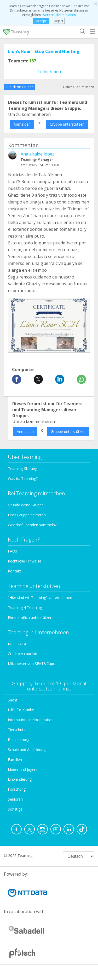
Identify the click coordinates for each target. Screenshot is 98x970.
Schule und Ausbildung (26, 749)
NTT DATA (17, 643)
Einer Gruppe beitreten (27, 514)
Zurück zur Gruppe (19, 87)
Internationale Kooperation (31, 719)
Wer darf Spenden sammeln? (32, 524)
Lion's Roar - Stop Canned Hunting (43, 51)
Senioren (15, 799)
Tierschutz (16, 729)
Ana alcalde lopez (37, 154)
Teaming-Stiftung (22, 468)
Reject (58, 21)
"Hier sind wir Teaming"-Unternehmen (40, 597)
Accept (41, 21)
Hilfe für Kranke (21, 709)
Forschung (17, 789)
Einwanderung (20, 779)
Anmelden (22, 124)
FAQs (12, 551)
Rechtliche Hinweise (24, 561)
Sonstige (15, 809)
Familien (15, 759)
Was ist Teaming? (23, 478)
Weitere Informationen (59, 15)
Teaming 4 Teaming (25, 607)
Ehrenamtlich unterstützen (30, 617)
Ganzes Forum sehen (78, 87)
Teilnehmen (49, 71)
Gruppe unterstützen (67, 124)
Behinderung (18, 739)
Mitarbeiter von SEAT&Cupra (32, 663)
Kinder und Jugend (23, 769)
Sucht (12, 700)
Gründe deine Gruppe (26, 504)
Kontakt (14, 571)
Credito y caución (22, 653)
